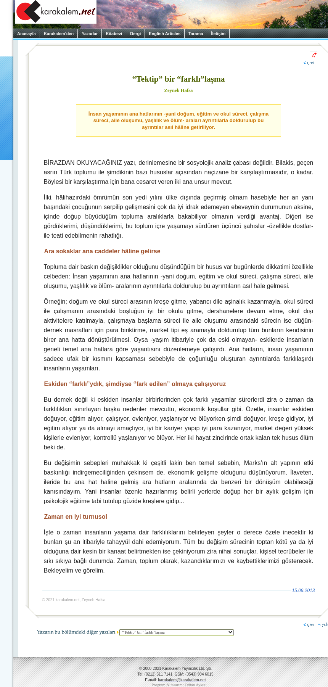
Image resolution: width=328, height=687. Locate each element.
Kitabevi (114, 33)
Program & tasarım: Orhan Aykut (178, 685)
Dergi (135, 33)
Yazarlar (90, 33)
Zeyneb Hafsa (178, 90)
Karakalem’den (59, 33)
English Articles (164, 33)
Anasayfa (26, 33)
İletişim (218, 33)
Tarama (195, 33)
